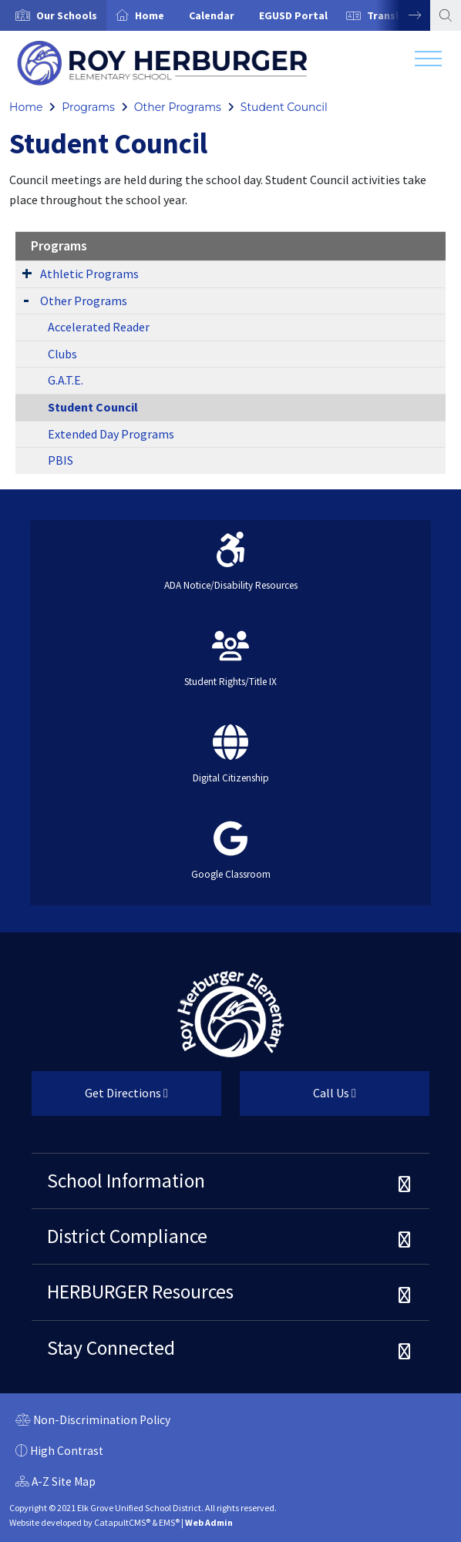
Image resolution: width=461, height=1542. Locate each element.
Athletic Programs (89, 273)
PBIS (60, 460)
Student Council (284, 107)
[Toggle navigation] (428, 62)
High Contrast (66, 1450)
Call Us (298, 1099)
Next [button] (403, 15)
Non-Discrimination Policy (92, 1422)
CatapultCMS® (122, 1522)
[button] (66, 15)
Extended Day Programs (111, 434)
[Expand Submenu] (27, 272)
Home (149, 15)
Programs (88, 107)
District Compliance (127, 1236)
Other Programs (177, 107)
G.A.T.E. (65, 380)
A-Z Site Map (55, 1483)
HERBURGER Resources (140, 1291)
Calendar (211, 15)
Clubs (62, 353)
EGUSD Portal (293, 15)
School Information (126, 1180)
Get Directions (100, 1099)
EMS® (169, 1522)
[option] (53, 15)
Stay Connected (111, 1347)
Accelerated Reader (99, 326)
